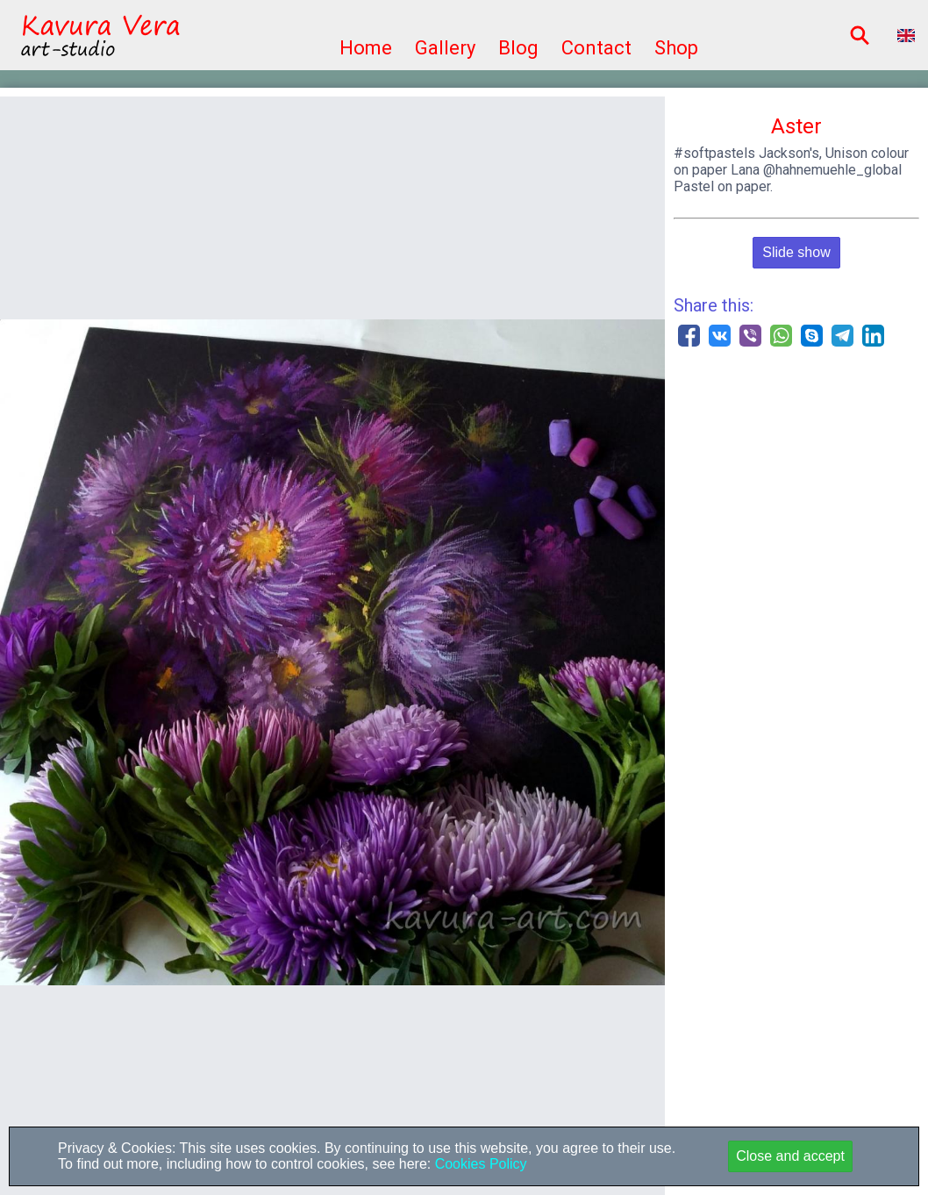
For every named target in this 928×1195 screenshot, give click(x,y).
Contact (596, 48)
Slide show (796, 252)
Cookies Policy (478, 1163)
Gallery (445, 48)
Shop (676, 48)
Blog (518, 48)
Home (365, 48)
